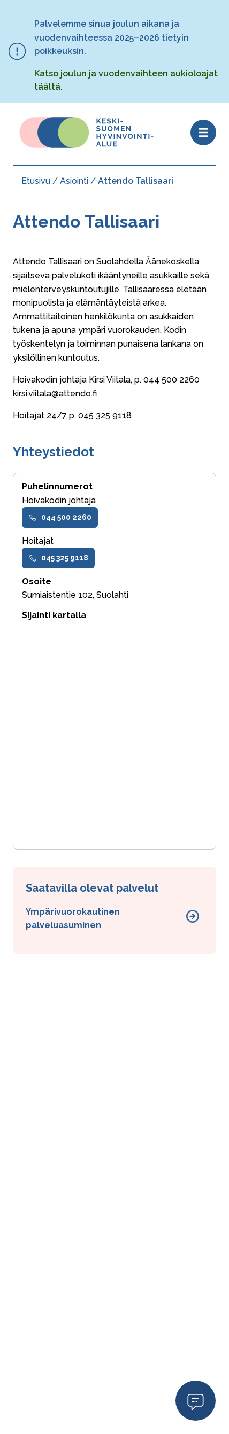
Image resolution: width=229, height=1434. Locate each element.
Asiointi (74, 181)
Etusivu (35, 181)
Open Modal (195, 1400)
